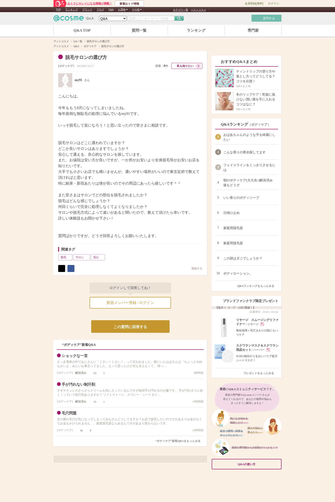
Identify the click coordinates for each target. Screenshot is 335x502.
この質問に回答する (130, 327)
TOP (58, 9)
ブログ (100, 9)
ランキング (71, 9)
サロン (82, 257)
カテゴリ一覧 (180, 9)
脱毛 (66, 257)
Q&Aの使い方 (258, 464)
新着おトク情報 (129, 3)
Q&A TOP (82, 30)
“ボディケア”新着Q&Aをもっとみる (178, 441)
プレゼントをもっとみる (260, 373)
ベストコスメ (198, 9)
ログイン (273, 3)
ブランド (87, 9)
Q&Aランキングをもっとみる (257, 286)
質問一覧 (139, 30)
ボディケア (66, 66)
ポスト (61, 268)
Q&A (111, 9)
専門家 (253, 30)
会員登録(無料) (254, 3)
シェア (70, 268)
